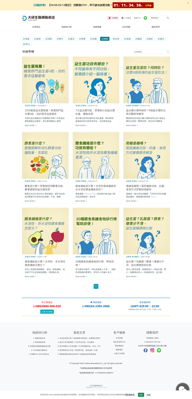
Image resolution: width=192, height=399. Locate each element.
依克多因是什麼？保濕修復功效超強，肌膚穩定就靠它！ (81, 338)
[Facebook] (146, 350)
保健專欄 (97, 26)
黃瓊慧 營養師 (30, 105)
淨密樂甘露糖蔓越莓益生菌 (40, 346)
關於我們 (156, 26)
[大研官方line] (145, 18)
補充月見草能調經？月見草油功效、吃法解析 (76, 342)
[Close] (188, 2)
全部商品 (36, 26)
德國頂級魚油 (40, 338)
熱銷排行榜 (67, 26)
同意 (141, 395)
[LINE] (159, 350)
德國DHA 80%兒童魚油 (40, 354)
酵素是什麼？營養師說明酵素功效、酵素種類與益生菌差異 (45, 187)
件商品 (126, 18)
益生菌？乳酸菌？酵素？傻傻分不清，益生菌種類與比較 (145, 263)
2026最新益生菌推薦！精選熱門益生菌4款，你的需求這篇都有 (44, 112)
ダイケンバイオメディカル (99, 387)
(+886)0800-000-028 (152, 342)
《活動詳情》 (39, 5)
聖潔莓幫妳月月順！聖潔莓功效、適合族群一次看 (78, 350)
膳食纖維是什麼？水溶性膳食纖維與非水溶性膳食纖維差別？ (95, 187)
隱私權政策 (130, 394)
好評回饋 (126, 26)
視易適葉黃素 (40, 342)
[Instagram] (152, 350)
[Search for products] (158, 18)
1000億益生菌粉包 (40, 350)
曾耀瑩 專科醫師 (132, 105)
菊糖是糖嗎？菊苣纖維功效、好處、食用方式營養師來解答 (146, 187)
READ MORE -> (30, 125)
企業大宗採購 (47, 311)
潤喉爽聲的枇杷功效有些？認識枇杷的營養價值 (77, 354)
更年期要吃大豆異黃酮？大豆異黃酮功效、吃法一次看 (80, 346)
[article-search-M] (149, 52)
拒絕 (149, 395)
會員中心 (137, 18)
